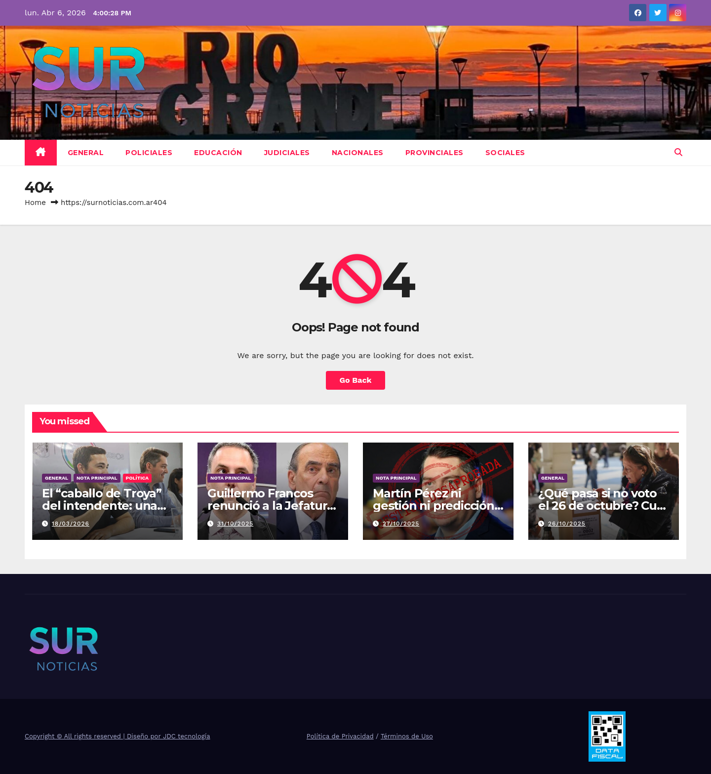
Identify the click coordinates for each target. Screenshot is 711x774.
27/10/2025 (401, 523)
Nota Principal (97, 478)
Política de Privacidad (340, 736)
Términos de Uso (407, 736)
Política (137, 478)
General (86, 152)
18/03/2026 (70, 523)
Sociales (505, 152)
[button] (678, 152)
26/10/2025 (567, 523)
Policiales (148, 152)
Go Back (356, 380)
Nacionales (358, 152)
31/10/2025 (235, 523)
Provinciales (434, 152)
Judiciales (287, 152)
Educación (218, 152)
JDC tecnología (186, 736)
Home (35, 202)
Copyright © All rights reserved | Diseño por (94, 736)
